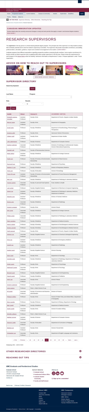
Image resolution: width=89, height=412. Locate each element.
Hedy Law (10, 279)
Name (9, 114)
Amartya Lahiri (11, 133)
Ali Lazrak (9, 291)
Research (28, 385)
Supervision (63, 13)
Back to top (10, 385)
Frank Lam (10, 159)
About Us (20, 17)
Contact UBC (42, 393)
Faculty (34, 114)
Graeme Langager (12, 207)
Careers (41, 400)
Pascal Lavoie (11, 276)
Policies (14, 17)
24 (55, 340)
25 (59, 340)
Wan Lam (9, 179)
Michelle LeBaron (11, 314)
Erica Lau (9, 239)
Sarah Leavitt (10, 308)
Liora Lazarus (10, 288)
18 (30, 340)
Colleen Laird (10, 136)
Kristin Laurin (10, 264)
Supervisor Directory (24, 19)
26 (64, 340)
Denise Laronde (11, 227)
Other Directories (35, 19)
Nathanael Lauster (12, 267)
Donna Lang (10, 202)
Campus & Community (44, 13)
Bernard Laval (11, 273)
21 (43, 340)
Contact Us (9, 377)
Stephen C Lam (11, 167)
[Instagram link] (53, 373)
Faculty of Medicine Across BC (69, 402)
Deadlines (71, 13)
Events (41, 398)
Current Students (30, 13)
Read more (11, 33)
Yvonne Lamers (11, 182)
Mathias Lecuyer (11, 317)
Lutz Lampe (10, 188)
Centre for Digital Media (67, 401)
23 (51, 340)
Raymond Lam (11, 164)
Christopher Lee (11, 333)
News (40, 396)
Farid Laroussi (11, 231)
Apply (81, 13)
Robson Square (65, 399)
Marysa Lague (11, 122)
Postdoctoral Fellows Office (42, 374)
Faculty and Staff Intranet (41, 381)
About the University (44, 394)
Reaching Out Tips (46, 19)
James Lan (10, 191)
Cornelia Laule (11, 259)
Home (8, 13)
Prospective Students (17, 13)
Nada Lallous (10, 153)
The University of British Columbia (10, 4)
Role (7, 101)
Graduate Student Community (39, 377)
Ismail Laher (10, 127)
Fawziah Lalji (10, 150)
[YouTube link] (62, 373)
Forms (9, 17)
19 (35, 340)
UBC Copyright (30, 409)
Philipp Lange (10, 216)
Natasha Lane (11, 196)
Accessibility (38, 409)
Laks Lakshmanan (12, 141)
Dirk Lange (10, 210)
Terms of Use (22, 409)
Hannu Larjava (11, 224)
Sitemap (17, 385)
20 (39, 340)
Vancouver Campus (66, 393)
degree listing (21, 56)
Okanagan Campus (66, 394)
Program (32, 94)
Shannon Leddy (11, 322)
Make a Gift (42, 402)
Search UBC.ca (43, 403)
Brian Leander (11, 302)
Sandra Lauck (11, 250)
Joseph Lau (10, 245)
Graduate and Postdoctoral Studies (44, 367)
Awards (55, 13)
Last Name (9, 94)
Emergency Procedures (11, 409)
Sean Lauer (10, 255)
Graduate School (9, 22)
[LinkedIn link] (57, 373)
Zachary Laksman (12, 145)
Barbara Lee (10, 328)
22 (47, 340)
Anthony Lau (10, 234)
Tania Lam (10, 170)
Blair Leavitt (10, 305)
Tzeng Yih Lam (11, 174)
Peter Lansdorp (11, 221)
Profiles (22, 385)
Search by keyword (12, 85)
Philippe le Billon (11, 296)
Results (27, 101)
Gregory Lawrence (12, 284)
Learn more (61, 49)
